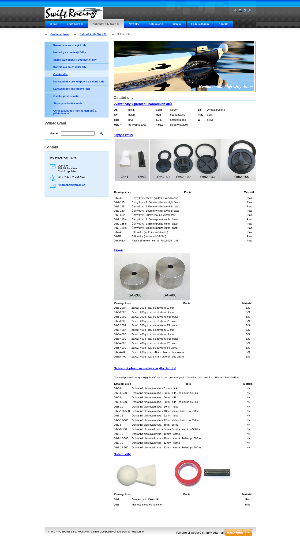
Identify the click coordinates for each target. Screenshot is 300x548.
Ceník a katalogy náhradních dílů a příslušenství (75, 112)
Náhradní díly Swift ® (106, 24)
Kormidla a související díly (69, 67)
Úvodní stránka (59, 34)
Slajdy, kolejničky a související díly (75, 59)
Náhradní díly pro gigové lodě (71, 88)
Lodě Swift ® (75, 24)
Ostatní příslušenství (66, 96)
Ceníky (177, 24)
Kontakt (224, 24)
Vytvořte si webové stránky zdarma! (200, 532)
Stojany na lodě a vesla (67, 103)
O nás (53, 24)
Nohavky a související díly (69, 52)
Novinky (134, 24)
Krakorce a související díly (69, 45)
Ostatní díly (60, 74)
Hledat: (54, 133)
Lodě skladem (200, 24)
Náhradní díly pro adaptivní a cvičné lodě (79, 81)
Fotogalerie (156, 24)
